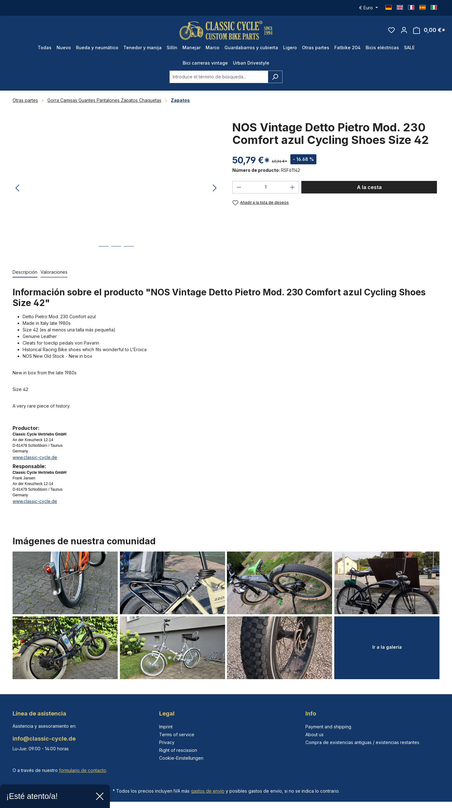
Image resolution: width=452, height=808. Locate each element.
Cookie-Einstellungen (181, 758)
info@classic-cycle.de (44, 738)
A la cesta (369, 187)
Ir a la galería (387, 647)
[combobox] (219, 77)
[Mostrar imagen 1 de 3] (104, 251)
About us (314, 734)
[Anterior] (17, 188)
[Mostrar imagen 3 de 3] (129, 251)
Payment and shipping (328, 726)
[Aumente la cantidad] (292, 187)
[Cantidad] (265, 187)
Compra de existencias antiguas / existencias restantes (362, 742)
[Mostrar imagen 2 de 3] (116, 251)
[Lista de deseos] (391, 30)
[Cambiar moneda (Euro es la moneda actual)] (368, 8)
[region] (116, 188)
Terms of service (176, 734)
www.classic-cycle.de (35, 457)
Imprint (166, 726)
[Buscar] (275, 77)
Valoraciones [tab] (53, 272)
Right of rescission (178, 750)
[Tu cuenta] (404, 30)
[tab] (25, 272)
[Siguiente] (214, 188)
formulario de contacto (82, 770)
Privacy (167, 742)
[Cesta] (429, 30)
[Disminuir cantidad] (238, 187)
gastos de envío (207, 791)
